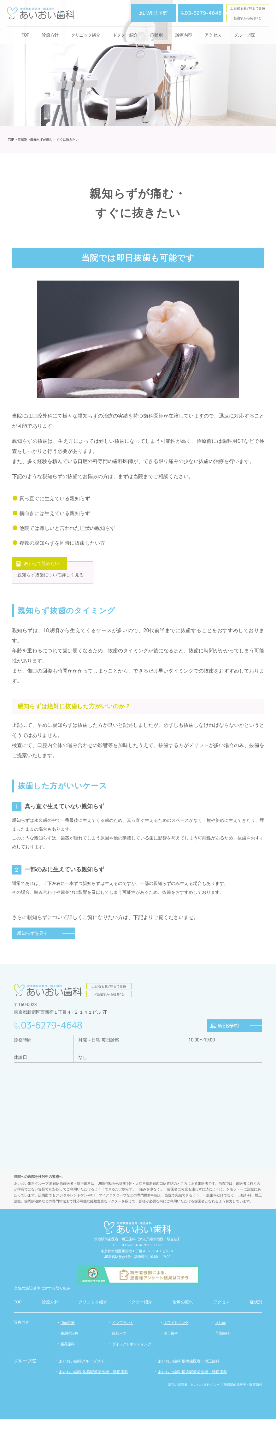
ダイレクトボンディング (133, 1366)
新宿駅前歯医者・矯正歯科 (115, 1261)
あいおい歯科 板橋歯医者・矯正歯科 (194, 1382)
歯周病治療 (70, 1355)
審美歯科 (68, 1366)
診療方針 (50, 35)
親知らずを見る (32, 955)
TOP (25, 35)
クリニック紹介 (85, 35)
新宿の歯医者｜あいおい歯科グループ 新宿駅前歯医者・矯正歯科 (215, 1406)
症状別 (156, 35)
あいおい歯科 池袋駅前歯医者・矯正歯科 (99, 1393)
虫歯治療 (68, 1344)
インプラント (123, 1344)
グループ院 (244, 35)
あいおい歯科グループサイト (87, 1382)
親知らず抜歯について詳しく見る (54, 586)
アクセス (212, 35)
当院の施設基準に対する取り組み (47, 1310)
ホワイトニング (177, 1344)
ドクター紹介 (125, 35)
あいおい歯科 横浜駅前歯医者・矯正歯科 (198, 1393)
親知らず (119, 1355)
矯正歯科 (171, 1355)
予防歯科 (223, 1355)
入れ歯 (221, 1344)
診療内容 (22, 1344)
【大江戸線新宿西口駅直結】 (158, 1261)
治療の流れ (183, 1324)
